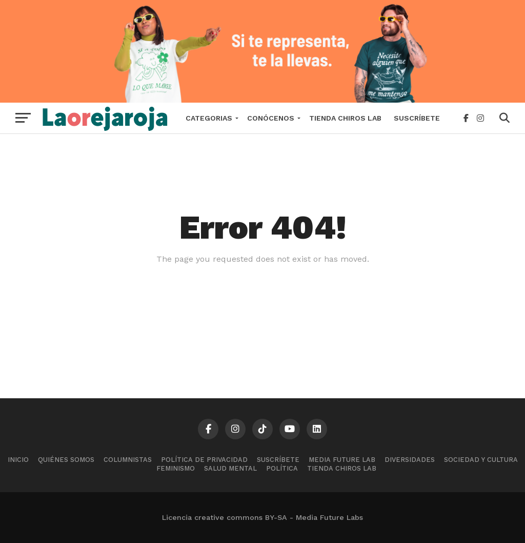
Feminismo (175, 468)
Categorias (209, 118)
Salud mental (230, 468)
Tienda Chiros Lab (345, 118)
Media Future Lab (342, 459)
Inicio (18, 459)
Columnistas (128, 459)
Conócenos (270, 118)
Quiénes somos (66, 459)
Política (282, 468)
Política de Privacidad (204, 459)
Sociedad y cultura (481, 459)
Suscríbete (417, 118)
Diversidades (410, 459)
